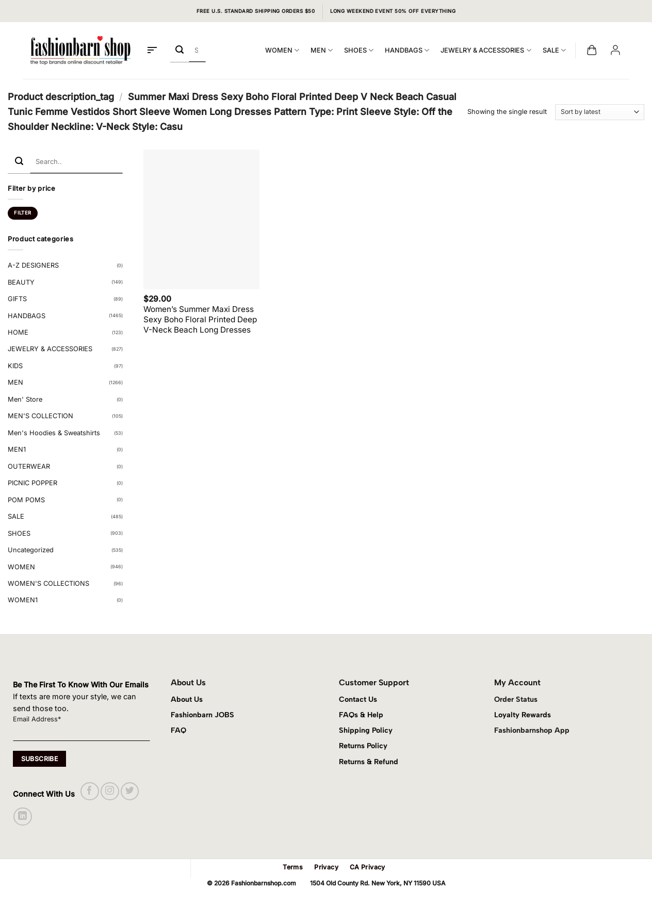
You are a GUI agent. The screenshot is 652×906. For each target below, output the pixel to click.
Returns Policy (363, 745)
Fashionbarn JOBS (202, 714)
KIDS (15, 366)
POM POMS (26, 500)
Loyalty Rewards (522, 714)
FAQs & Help (361, 714)
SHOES (358, 50)
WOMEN (282, 50)
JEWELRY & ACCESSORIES (486, 50)
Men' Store (25, 399)
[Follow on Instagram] (110, 791)
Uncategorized (31, 550)
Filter (22, 213)
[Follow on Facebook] (89, 791)
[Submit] (179, 50)
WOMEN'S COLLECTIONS (48, 583)
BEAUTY (21, 282)
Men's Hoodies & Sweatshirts (54, 433)
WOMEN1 (23, 600)
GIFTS (17, 299)
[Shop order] (599, 112)
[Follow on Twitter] (130, 791)
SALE (554, 50)
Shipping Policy (366, 730)
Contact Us (358, 699)
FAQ (178, 730)
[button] (152, 50)
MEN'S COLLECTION (40, 416)
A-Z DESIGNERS (33, 265)
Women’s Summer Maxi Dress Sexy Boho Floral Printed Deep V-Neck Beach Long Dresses (200, 319)
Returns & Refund (368, 761)
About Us (187, 699)
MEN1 (17, 449)
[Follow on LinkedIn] (22, 817)
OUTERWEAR (29, 466)
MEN (322, 50)
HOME (18, 332)
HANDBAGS (407, 50)
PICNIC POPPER (32, 483)
